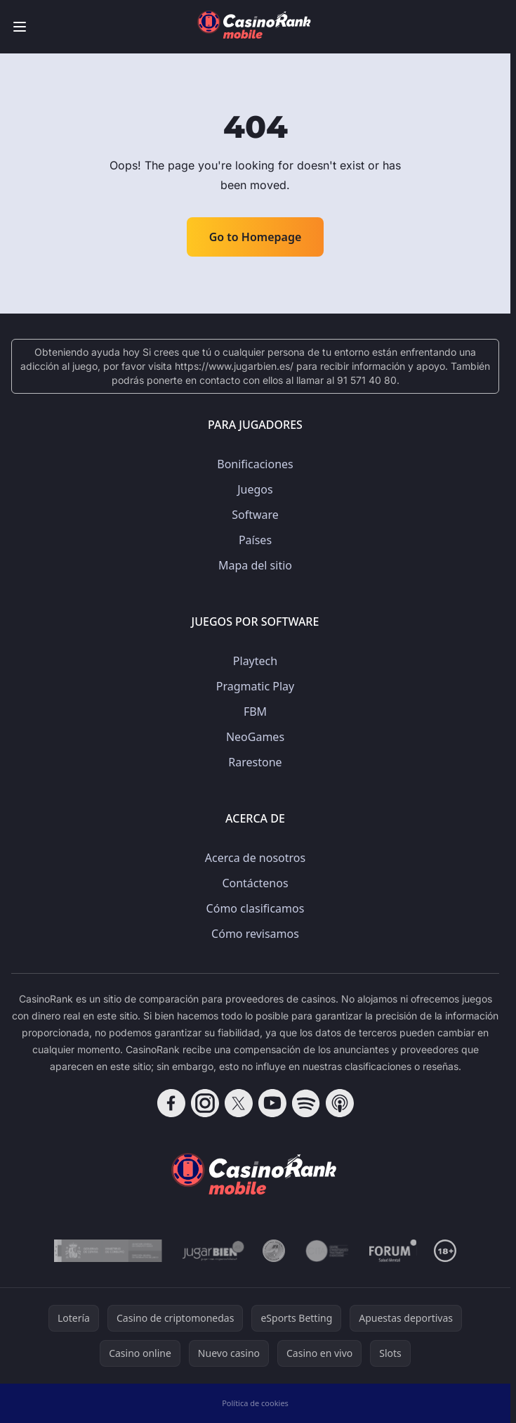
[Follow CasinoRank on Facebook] (171, 1103)
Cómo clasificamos (255, 908)
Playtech (255, 661)
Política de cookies (255, 1403)
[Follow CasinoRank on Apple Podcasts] (340, 1103)
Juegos (254, 489)
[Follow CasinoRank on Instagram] (205, 1103)
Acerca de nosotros (255, 857)
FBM (255, 711)
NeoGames (255, 737)
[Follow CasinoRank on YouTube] (272, 1103)
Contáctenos (255, 883)
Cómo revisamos (255, 933)
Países (255, 540)
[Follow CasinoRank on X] (239, 1103)
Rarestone (255, 762)
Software (255, 514)
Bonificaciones (255, 464)
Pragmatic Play (255, 686)
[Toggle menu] (20, 27)
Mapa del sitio (255, 565)
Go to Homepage (255, 237)
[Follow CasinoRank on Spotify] (306, 1103)
